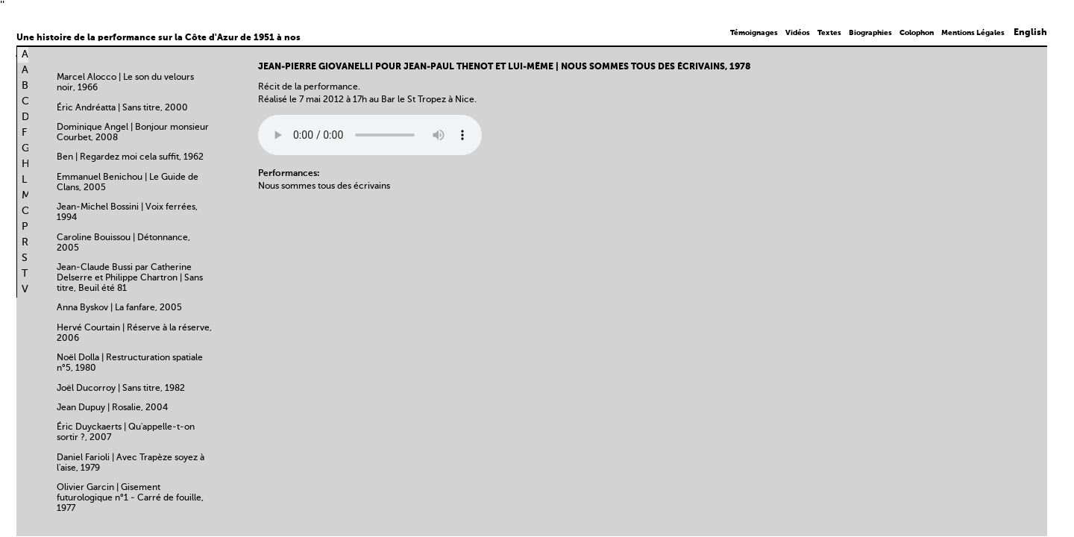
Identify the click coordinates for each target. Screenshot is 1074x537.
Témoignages (754, 33)
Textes (829, 33)
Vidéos (797, 33)
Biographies (870, 33)
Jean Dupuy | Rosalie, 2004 (112, 407)
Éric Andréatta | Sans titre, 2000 (122, 108)
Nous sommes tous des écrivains (324, 186)
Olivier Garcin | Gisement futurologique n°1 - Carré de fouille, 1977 (130, 498)
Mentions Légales (973, 33)
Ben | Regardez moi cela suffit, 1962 (130, 157)
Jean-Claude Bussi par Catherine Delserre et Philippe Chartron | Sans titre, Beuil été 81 (130, 278)
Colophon (916, 33)
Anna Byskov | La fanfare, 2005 (119, 308)
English (1030, 32)
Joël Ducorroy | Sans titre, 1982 (121, 388)
